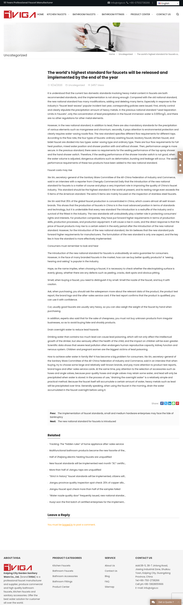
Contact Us (151, 588)
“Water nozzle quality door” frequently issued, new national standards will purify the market (100, 469)
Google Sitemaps (169, 588)
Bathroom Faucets (63, 538)
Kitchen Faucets (61, 533)
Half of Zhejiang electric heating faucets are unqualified (80, 450)
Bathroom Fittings (62, 549)
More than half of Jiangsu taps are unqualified (75, 457)
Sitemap (109, 554)
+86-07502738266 (138, 2)
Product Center (61, 554)
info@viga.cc (116, 2)
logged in (67, 492)
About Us (138, 588)
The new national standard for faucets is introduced (87, 421)
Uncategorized (15, 55)
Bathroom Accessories (65, 544)
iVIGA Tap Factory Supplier (38, 588)
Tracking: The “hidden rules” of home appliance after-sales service (86, 444)
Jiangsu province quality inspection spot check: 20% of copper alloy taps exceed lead (97, 463)
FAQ (107, 549)
